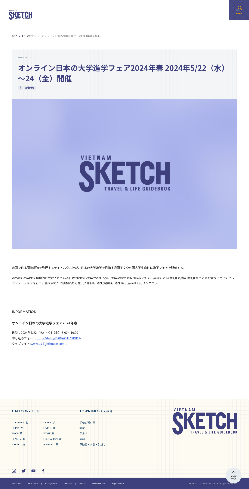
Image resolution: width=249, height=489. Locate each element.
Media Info (16, 483)
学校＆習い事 (87, 422)
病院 (82, 428)
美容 (82, 439)
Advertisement (98, 483)
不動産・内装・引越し (92, 444)
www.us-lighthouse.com (48, 343)
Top (14, 36)
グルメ (83, 433)
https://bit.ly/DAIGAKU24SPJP (58, 338)
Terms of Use (32, 483)
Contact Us (67, 483)
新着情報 (29, 87)
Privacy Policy (51, 483)
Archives (82, 483)
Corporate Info (117, 483)
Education (29, 36)
